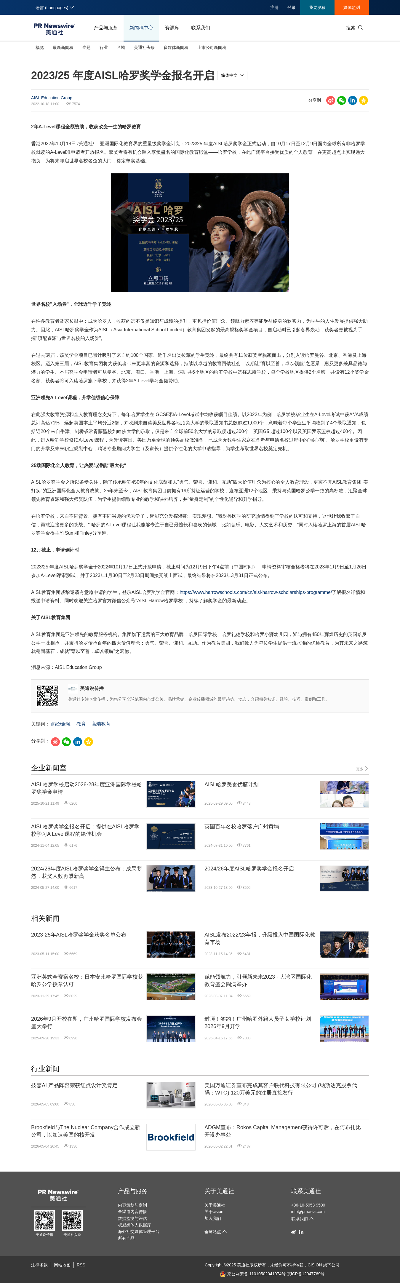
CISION (315, 1265)
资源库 (172, 27)
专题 (86, 47)
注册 (274, 7)
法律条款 (39, 1265)
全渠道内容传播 (132, 1211)
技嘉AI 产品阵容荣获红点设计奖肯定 (74, 1085)
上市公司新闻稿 (211, 47)
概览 (40, 47)
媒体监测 (351, 7)
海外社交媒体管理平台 (138, 1231)
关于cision (213, 1211)
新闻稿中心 (141, 27)
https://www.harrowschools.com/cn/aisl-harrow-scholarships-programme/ (256, 592)
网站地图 (62, 1265)
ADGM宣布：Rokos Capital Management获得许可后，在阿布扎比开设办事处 (282, 1131)
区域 (121, 47)
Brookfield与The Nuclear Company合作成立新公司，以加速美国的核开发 (85, 1131)
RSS (81, 1265)
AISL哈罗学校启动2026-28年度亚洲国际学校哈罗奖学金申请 (86, 788)
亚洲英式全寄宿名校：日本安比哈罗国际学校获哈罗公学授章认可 (87, 980)
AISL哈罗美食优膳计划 (231, 784)
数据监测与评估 (132, 1218)
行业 (104, 47)
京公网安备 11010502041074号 (253, 1273)
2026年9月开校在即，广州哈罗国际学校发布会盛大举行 (86, 1022)
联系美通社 (306, 1191)
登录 (291, 7)
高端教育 (101, 723)
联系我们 (200, 27)
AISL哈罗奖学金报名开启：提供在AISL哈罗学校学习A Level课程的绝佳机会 (85, 830)
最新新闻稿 (63, 47)
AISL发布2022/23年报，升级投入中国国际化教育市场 (259, 938)
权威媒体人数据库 (134, 1225)
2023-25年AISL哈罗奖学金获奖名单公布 (78, 935)
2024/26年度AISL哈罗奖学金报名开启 (249, 869)
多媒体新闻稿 (176, 47)
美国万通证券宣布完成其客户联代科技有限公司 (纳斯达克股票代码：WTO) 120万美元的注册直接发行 (280, 1089)
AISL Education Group (51, 97)
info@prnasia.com (308, 1211)
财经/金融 (60, 723)
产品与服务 (106, 27)
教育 (81, 723)
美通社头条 (144, 47)
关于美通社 (219, 1191)
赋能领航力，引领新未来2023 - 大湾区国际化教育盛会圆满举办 (258, 980)
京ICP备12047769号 (306, 1273)
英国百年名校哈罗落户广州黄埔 (241, 827)
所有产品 (126, 1238)
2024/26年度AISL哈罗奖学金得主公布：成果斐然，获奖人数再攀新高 (86, 872)
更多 (362, 768)
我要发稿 (317, 7)
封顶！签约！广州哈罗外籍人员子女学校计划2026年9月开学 (257, 1022)
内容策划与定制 (132, 1205)
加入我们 (212, 1218)
